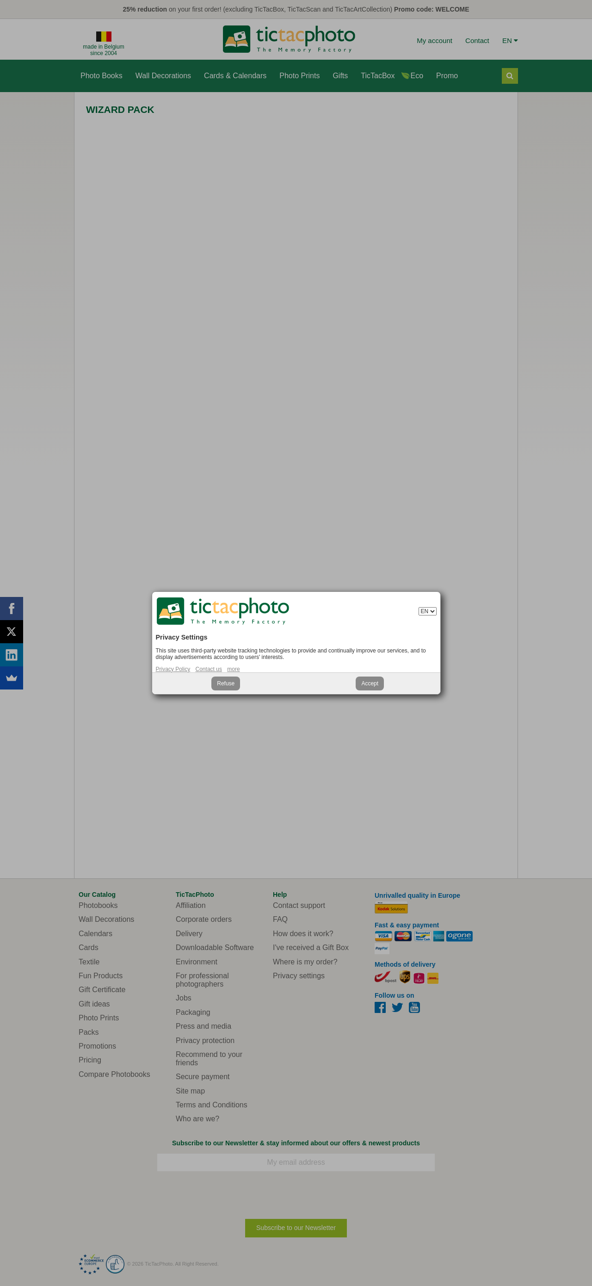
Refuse (225, 683)
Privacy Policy (173, 669)
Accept (369, 683)
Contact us (209, 669)
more (233, 669)
